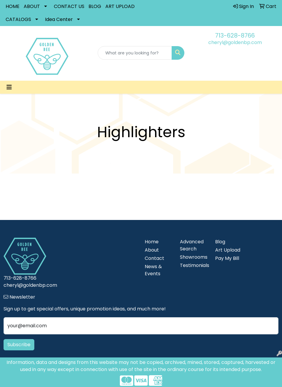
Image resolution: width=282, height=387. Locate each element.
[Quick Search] (135, 53)
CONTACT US (69, 6)
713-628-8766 (235, 35)
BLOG (94, 6)
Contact (154, 258)
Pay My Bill (227, 258)
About (152, 250)
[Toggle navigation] (9, 87)
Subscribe (18, 344)
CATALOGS (18, 19)
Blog (220, 241)
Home (152, 241)
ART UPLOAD (120, 6)
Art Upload (227, 250)
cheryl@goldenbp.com (235, 42)
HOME (13, 6)
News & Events (153, 270)
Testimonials (194, 265)
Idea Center (59, 19)
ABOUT (32, 6)
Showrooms (193, 257)
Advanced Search (192, 245)
